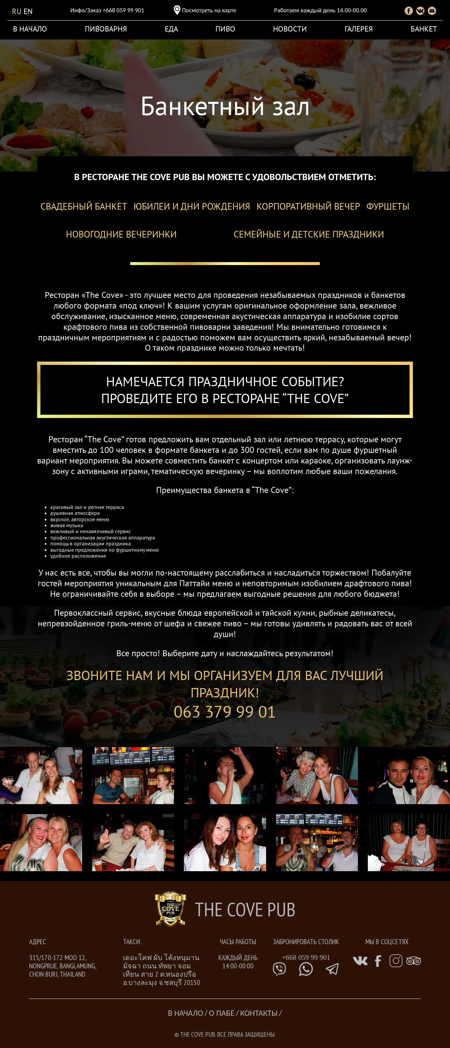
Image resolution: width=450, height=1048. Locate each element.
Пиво (225, 29)
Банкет (424, 29)
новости (290, 29)
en (28, 11)
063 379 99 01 (225, 711)
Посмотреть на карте (209, 10)
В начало (30, 29)
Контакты (259, 1013)
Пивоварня (106, 29)
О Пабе (222, 1013)
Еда (171, 29)
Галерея (359, 29)
